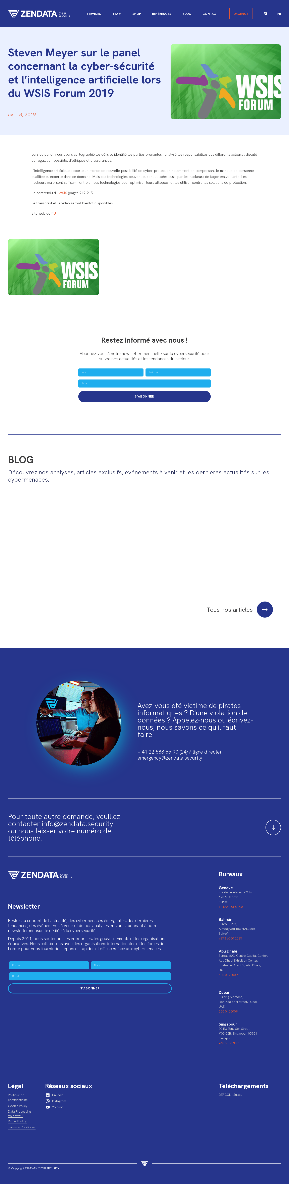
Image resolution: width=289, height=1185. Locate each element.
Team (116, 14)
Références (161, 14)
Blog (186, 14)
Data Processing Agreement (19, 1114)
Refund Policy (17, 1122)
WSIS (63, 193)
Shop (136, 14)
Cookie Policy (17, 1107)
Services (94, 14)
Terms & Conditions (22, 1128)
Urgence (241, 14)
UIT (56, 213)
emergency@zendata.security (169, 758)
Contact (210, 14)
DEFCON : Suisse (230, 1095)
